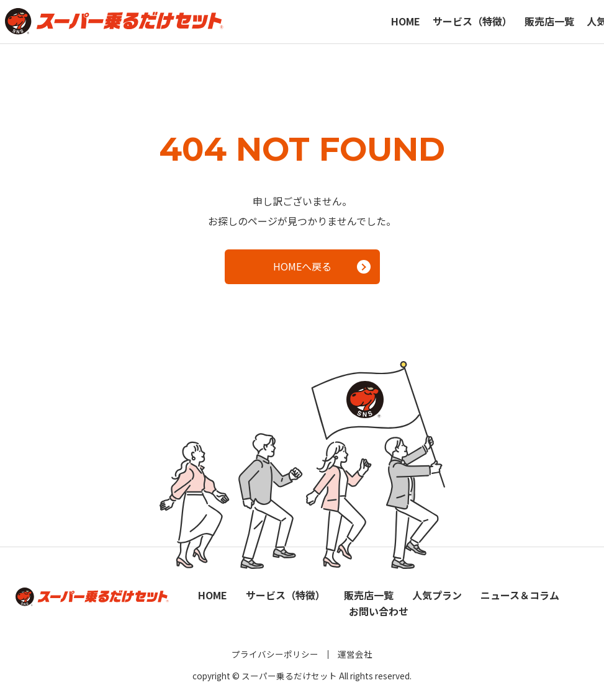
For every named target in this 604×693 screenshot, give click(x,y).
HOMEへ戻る (322, 266)
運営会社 (355, 654)
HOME (405, 21)
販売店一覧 (549, 21)
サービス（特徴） (472, 21)
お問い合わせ (378, 611)
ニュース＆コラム (519, 595)
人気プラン (437, 595)
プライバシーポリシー (275, 654)
